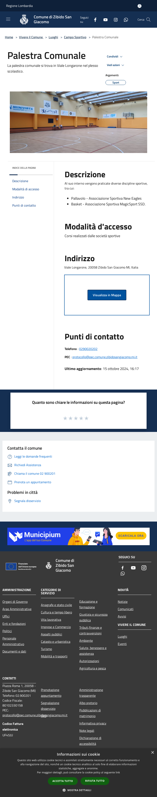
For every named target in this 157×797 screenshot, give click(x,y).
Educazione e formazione (88, 604)
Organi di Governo (15, 601)
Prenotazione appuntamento (51, 692)
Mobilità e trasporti (54, 656)
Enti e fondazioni (14, 623)
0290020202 (88, 348)
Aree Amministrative (16, 609)
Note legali (86, 730)
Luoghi (53, 37)
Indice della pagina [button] (24, 168)
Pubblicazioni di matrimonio (90, 713)
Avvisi (122, 616)
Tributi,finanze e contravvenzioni (90, 630)
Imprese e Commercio (56, 626)
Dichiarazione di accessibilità (90, 740)
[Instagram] (114, 19)
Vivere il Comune (31, 37)
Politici (7, 631)
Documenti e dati (14, 651)
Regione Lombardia (19, 5)
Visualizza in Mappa (107, 295)
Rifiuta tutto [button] (95, 781)
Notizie (123, 601)
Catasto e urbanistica (55, 641)
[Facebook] (94, 19)
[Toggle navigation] (8, 19)
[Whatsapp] (124, 19)
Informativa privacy (92, 723)
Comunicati (125, 609)
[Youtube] (104, 19)
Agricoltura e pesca (92, 668)
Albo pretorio (88, 702)
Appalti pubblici (51, 634)
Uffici (6, 616)
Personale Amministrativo (13, 641)
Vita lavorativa (51, 619)
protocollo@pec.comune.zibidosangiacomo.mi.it (104, 356)
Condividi (115, 56)
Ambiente (86, 640)
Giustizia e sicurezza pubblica (93, 617)
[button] (78, 790)
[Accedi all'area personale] (139, 6)
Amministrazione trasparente (91, 692)
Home (9, 37)
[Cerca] (148, 19)
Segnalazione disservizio (50, 705)
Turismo (46, 648)
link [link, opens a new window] (118, 772)
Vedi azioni (116, 65)
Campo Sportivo (75, 37)
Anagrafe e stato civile (56, 604)
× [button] (152, 752)
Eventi (122, 643)
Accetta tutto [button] (63, 781)
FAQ (44, 715)
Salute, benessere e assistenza (93, 650)
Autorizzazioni (89, 660)
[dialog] (78, 772)
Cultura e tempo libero (56, 612)
